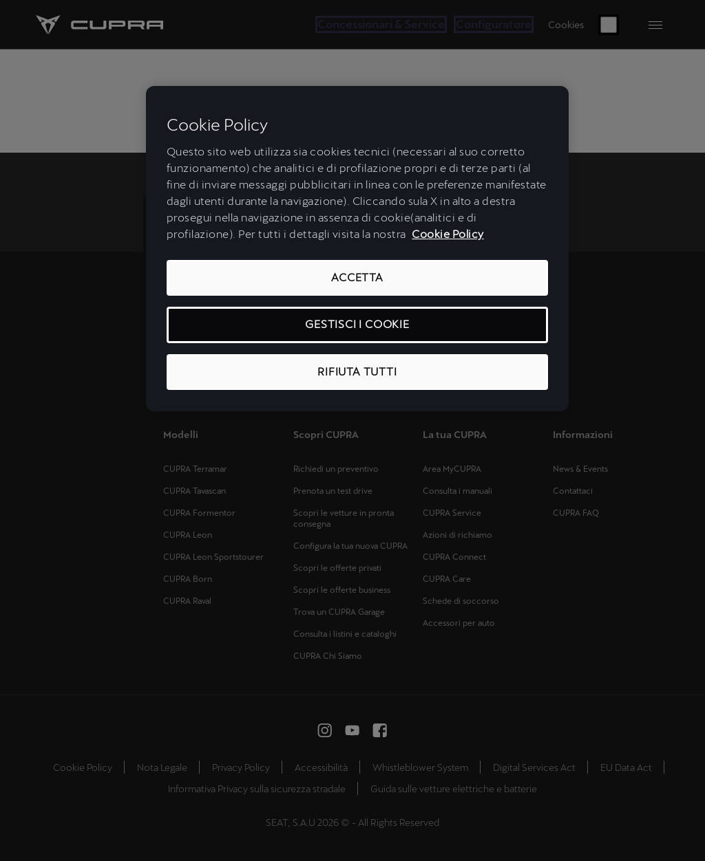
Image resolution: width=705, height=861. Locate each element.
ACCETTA (357, 277)
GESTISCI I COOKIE (357, 324)
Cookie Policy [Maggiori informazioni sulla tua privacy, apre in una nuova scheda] (448, 234)
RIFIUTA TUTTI (357, 371)
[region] (357, 248)
